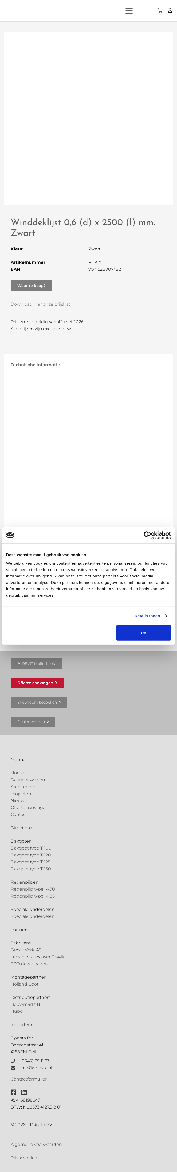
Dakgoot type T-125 (30, 861)
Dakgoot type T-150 (31, 868)
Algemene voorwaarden (36, 1144)
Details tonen (147, 615)
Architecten (23, 786)
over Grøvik (53, 956)
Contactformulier (29, 1079)
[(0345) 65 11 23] (15, 1061)
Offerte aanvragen (30, 807)
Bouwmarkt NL (27, 1004)
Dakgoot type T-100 (31, 848)
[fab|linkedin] (24, 1092)
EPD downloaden (29, 963)
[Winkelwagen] (159, 10)
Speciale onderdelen (33, 916)
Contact (19, 814)
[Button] (170, 10)
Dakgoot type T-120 (31, 855)
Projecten (21, 793)
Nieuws (19, 800)
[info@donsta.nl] (15, 1068)
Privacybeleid (25, 1157)
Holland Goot (24, 984)
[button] (134, 10)
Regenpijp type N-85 (33, 896)
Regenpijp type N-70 (33, 889)
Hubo (17, 1011)
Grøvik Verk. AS (26, 949)
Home (17, 772)
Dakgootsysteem (29, 779)
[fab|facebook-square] (13, 1092)
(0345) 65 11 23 (35, 1060)
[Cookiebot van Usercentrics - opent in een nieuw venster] (147, 535)
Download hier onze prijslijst (40, 304)
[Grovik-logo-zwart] (58, 10)
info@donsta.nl (36, 1067)
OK (144, 632)
